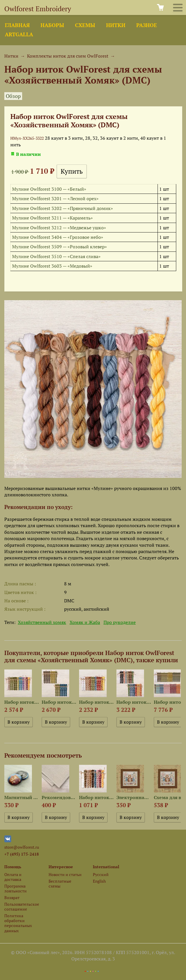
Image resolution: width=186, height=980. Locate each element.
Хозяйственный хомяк (42, 622)
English (99, 881)
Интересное (61, 866)
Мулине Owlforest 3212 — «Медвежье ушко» (59, 227)
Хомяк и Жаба (85, 622)
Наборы (52, 25)
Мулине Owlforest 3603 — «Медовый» (52, 266)
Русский (101, 874)
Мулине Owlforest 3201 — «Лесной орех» (55, 198)
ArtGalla (19, 34)
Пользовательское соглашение (21, 906)
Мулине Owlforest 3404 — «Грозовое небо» (57, 237)
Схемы (85, 25)
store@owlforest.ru (21, 847)
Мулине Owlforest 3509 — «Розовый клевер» (59, 246)
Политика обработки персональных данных (18, 923)
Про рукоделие (119, 622)
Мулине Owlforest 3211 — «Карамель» (52, 218)
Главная (17, 25)
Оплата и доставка (13, 877)
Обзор (13, 96)
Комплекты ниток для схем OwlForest (67, 56)
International (106, 866)
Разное (146, 25)
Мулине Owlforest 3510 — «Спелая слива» (56, 256)
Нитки (115, 25)
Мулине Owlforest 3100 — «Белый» (49, 189)
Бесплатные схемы (60, 883)
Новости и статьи (65, 874)
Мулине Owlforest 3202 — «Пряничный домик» (62, 208)
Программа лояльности (15, 888)
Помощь (12, 866)
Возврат (12, 897)
